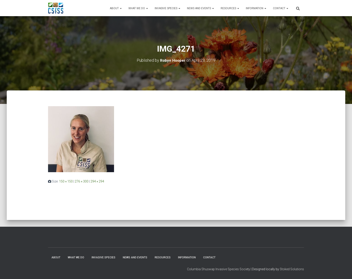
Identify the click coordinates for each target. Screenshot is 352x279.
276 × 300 (81, 181)
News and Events (200, 8)
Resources (230, 8)
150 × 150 (66, 181)
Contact (280, 8)
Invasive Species (167, 8)
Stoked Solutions (292, 269)
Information (256, 8)
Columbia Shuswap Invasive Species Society (218, 269)
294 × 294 (97, 181)
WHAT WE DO (138, 8)
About (116, 8)
